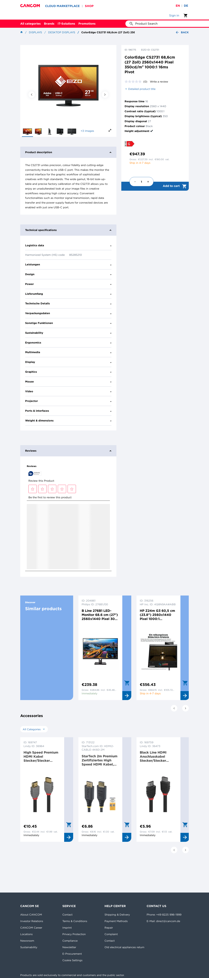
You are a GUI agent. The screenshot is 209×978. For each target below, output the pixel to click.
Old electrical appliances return (124, 947)
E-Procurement (72, 953)
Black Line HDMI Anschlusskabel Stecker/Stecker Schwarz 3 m (153, 756)
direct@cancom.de (168, 921)
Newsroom (27, 940)
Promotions (87, 23)
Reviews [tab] (68, 450)
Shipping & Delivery (117, 914)
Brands (49, 23)
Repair (108, 927)
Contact (67, 914)
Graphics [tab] (68, 371)
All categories (30, 23)
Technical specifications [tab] (68, 230)
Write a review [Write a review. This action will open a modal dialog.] (159, 81)
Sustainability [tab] (68, 332)
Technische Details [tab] (68, 303)
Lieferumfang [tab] (68, 293)
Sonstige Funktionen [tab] (68, 323)
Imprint (67, 927)
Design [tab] (68, 274)
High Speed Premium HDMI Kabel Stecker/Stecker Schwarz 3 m (41, 756)
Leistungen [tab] (68, 264)
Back (182, 32)
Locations (26, 934)
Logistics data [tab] (68, 245)
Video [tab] (68, 391)
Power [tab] (68, 284)
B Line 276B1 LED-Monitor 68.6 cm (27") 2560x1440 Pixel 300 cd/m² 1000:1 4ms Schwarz (100, 615)
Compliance (70, 940)
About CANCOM (31, 914)
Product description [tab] (68, 152)
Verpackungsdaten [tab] (68, 313)
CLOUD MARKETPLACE (62, 6)
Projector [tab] (68, 401)
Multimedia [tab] (68, 352)
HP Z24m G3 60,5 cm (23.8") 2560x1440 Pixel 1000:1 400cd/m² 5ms (157, 615)
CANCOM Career (31, 927)
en (178, 6)
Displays (35, 32)
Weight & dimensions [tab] (68, 420)
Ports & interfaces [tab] (68, 410)
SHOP (89, 6)
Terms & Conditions (74, 921)
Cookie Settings (72, 960)
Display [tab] (68, 362)
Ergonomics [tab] (68, 342)
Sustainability (28, 947)
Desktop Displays (61, 32)
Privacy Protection (74, 934)
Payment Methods (116, 921)
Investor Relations (31, 921)
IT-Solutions (66, 23)
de (186, 6)
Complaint (111, 934)
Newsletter (69, 947)
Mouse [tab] (68, 381)
